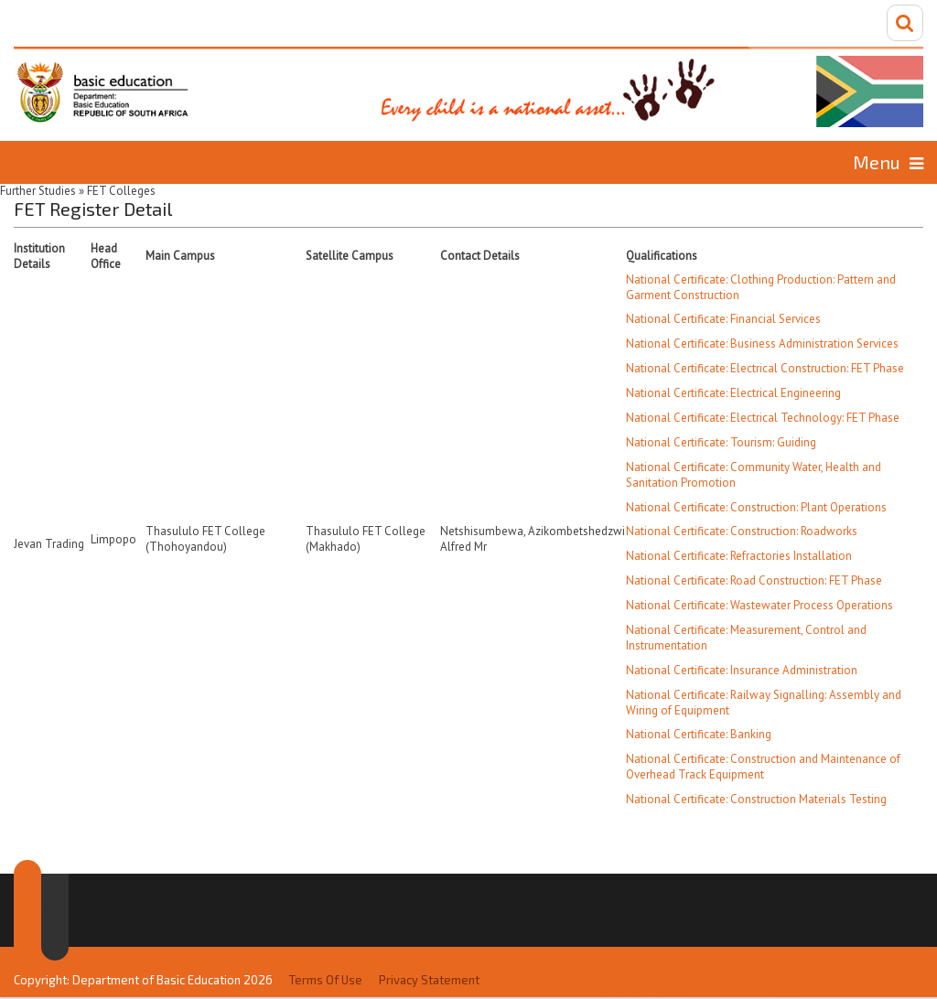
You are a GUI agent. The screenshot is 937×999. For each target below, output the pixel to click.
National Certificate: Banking (698, 734)
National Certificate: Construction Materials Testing (756, 799)
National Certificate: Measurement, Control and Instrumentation (746, 637)
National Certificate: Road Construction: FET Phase (754, 580)
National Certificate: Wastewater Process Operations (759, 605)
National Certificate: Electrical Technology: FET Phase (762, 417)
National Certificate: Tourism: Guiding (721, 442)
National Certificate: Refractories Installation (739, 556)
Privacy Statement (429, 979)
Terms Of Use (325, 979)
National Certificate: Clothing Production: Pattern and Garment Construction (761, 287)
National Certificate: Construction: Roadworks (741, 531)
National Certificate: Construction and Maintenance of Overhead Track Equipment (763, 766)
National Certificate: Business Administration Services (762, 343)
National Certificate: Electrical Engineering (733, 393)
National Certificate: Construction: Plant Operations (756, 507)
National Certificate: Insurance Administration (741, 670)
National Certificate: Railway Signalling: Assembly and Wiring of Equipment (763, 702)
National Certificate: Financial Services (723, 319)
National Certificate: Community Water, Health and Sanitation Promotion (753, 474)
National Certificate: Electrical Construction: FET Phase (765, 368)
